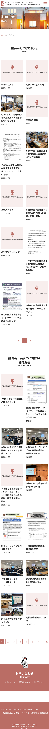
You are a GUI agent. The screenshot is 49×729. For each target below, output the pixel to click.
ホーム (3, 35)
